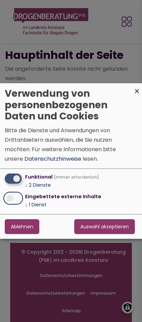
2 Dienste (38, 185)
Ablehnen (22, 226)
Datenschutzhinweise (52, 159)
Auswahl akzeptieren (104, 226)
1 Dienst (35, 204)
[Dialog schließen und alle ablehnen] (137, 87)
